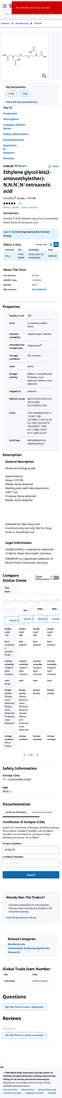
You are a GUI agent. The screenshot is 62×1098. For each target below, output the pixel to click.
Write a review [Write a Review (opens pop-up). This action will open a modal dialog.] (11, 207)
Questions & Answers (10, 149)
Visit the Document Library (21, 917)
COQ (25, 93)
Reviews (8, 158)
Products (5, 23)
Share (53, 166)
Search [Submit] (31, 875)
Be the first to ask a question (24, 1007)
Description (11, 119)
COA (11, 93)
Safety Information (15, 134)
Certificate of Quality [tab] (42, 812)
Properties (10, 113)
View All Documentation (21, 102)
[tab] (8, 23)
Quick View (16, 620)
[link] (10, 1089)
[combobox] (31, 850)
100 (29, 315)
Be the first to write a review (25, 1035)
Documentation (13, 140)
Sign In (7, 231)
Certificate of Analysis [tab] (15, 812)
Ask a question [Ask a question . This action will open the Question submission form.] (30, 207)
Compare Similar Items (14, 126)
